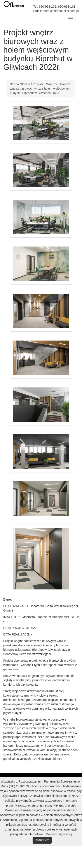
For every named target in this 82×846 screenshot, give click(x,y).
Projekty (38, 84)
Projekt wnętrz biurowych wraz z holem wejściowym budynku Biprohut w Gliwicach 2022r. (40, 88)
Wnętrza (52, 84)
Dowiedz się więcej (59, 834)
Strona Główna (20, 84)
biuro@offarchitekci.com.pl (61, 11)
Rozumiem (42, 840)
